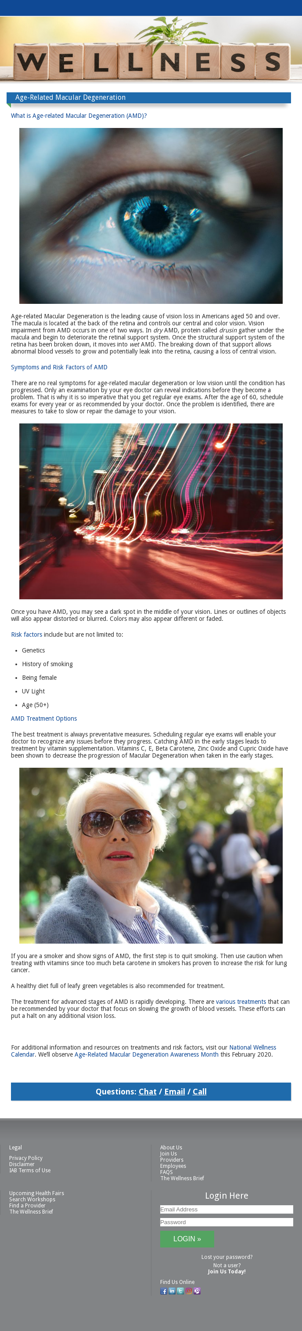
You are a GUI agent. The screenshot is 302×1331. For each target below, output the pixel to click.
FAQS (166, 1172)
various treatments (241, 1001)
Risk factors (26, 634)
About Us (171, 1148)
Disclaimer (22, 1164)
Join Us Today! (227, 1272)
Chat (148, 1091)
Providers (171, 1160)
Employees (173, 1166)
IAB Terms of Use (29, 1170)
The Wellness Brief (182, 1178)
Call (200, 1091)
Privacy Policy (26, 1158)
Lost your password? (226, 1257)
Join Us (168, 1154)
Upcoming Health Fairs (36, 1193)
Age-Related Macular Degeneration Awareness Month (147, 1054)
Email (174, 1091)
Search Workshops (32, 1199)
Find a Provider (27, 1206)
